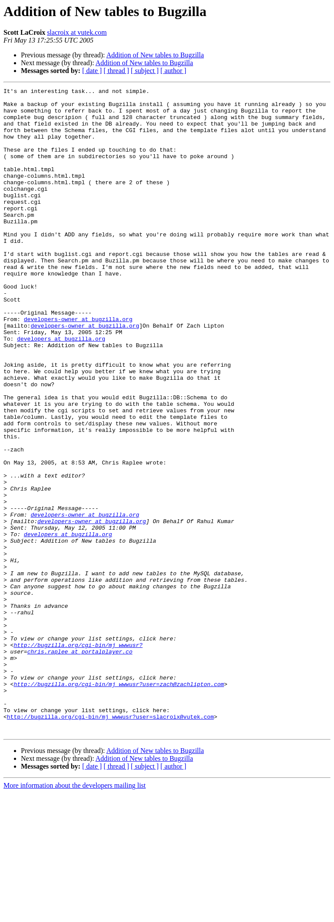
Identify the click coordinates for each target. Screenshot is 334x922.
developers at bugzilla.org (61, 389)
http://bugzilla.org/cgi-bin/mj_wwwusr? (77, 757)
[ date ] (92, 70)
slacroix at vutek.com (77, 32)
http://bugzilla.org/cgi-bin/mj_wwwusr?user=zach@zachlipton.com (118, 804)
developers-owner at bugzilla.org (78, 366)
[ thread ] (116, 70)
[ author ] (173, 70)
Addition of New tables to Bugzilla (155, 55)
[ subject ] (145, 70)
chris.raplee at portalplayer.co (80, 765)
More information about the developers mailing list (74, 914)
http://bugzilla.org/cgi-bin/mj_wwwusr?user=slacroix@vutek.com (110, 843)
